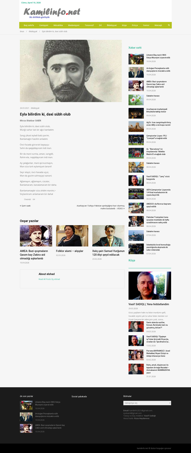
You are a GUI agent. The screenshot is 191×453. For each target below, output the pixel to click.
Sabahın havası (153, 96)
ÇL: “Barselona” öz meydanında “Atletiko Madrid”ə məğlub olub (155, 151)
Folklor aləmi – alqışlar (69, 251)
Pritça (135, 25)
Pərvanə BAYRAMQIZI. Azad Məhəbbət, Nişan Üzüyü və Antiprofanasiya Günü (158, 353)
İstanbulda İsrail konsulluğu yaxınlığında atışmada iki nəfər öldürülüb (158, 247)
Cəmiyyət (43, 25)
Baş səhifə (29, 25)
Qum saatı (26, 205)
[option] (36, 244)
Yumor (146, 25)
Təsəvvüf (89, 25)
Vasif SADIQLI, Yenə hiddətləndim (149, 304)
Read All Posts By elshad (49, 279)
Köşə (124, 25)
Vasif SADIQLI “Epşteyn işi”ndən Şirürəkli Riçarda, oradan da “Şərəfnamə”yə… (158, 339)
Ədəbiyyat (112, 25)
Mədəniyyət (73, 25)
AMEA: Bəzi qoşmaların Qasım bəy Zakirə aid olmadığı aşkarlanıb (34, 254)
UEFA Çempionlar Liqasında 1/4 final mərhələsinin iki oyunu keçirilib (158, 192)
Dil (100, 25)
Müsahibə (58, 25)
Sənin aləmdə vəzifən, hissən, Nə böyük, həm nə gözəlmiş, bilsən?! (157, 325)
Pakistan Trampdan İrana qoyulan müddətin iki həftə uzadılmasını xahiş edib (157, 219)
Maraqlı (158, 25)
